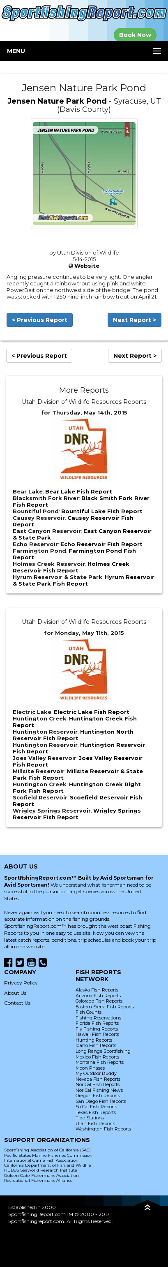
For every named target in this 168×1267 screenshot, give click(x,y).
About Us (15, 993)
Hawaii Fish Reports (97, 1034)
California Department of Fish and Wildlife (47, 1165)
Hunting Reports (94, 1040)
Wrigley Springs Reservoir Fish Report (77, 813)
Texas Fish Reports (96, 1112)
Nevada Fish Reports (98, 1079)
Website (86, 265)
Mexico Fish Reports (97, 1057)
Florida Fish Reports (97, 1023)
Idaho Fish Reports (96, 1045)
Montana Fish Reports (100, 1062)
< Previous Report (39, 320)
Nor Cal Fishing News (99, 1090)
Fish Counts (88, 1012)
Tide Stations (90, 1118)
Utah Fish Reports (95, 1123)
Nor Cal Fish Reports (98, 1084)
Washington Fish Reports (103, 1129)
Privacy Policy (21, 983)
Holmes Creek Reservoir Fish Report (71, 567)
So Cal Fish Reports (96, 1106)
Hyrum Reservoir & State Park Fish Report (83, 580)
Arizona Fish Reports (98, 995)
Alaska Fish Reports (97, 990)
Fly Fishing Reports (97, 1029)
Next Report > (134, 320)
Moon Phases (90, 1068)
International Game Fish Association (41, 1160)
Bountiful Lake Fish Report (102, 511)
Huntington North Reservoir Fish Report (73, 734)
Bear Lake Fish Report (78, 491)
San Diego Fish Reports (101, 1101)
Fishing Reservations (98, 1018)
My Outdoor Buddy (96, 1073)
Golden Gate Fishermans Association (41, 1175)
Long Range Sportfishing (103, 1051)
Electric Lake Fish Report (91, 712)
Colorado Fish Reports (99, 1001)
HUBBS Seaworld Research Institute (40, 1170)
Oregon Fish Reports (98, 1095)
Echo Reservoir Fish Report (101, 544)
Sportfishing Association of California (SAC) (47, 1150)
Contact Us (17, 1003)
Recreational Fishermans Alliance (38, 1180)
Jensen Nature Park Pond (57, 101)
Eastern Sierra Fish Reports (105, 1007)
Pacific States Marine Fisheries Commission (48, 1155)
